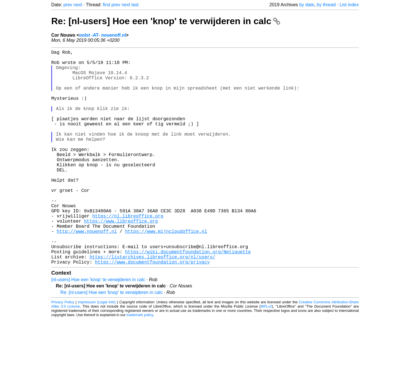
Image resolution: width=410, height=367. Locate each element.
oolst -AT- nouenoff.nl (102, 35)
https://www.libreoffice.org (121, 259)
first (106, 4)
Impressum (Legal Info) (97, 350)
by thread (326, 4)
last (135, 4)
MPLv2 (266, 354)
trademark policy (140, 362)
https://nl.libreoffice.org (127, 253)
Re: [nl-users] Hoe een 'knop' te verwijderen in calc (165, 21)
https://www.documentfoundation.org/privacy (152, 309)
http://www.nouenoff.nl (87, 272)
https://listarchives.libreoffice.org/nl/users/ (152, 303)
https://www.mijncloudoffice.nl (166, 272)
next (77, 4)
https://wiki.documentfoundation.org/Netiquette (188, 297)
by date (306, 4)
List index (349, 4)
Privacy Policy (62, 350)
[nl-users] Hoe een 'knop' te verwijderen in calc (98, 327)
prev (67, 4)
